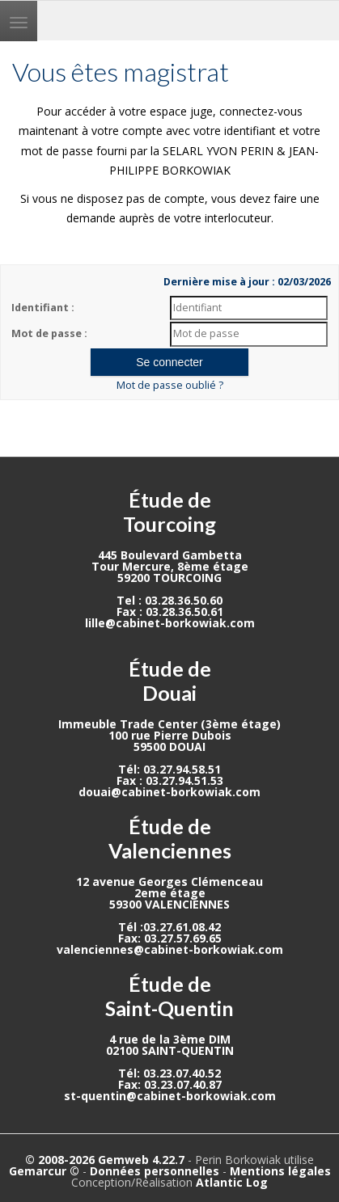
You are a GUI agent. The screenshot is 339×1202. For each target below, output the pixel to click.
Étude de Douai (170, 680)
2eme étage (170, 892)
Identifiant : (42, 307)
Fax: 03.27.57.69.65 (170, 938)
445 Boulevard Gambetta (170, 555)
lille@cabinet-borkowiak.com (170, 623)
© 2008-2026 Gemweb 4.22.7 (104, 1159)
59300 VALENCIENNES (169, 904)
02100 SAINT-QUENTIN (170, 1050)
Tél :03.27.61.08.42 (169, 926)
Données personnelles (154, 1171)
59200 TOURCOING (169, 577)
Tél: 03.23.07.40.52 (169, 1073)
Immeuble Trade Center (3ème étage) (169, 724)
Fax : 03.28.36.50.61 (170, 611)
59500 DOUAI (169, 746)
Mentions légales (280, 1171)
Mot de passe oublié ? (170, 385)
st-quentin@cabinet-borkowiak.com (170, 1095)
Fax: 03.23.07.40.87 (170, 1084)
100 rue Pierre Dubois (169, 735)
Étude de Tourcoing (169, 511)
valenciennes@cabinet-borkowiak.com (170, 949)
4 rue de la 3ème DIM (170, 1039)
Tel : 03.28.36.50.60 (169, 600)
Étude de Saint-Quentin (169, 996)
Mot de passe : (49, 333)
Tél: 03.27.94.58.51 (169, 769)
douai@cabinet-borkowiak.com (169, 791)
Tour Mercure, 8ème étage (169, 566)
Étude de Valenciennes (169, 838)
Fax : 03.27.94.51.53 (170, 780)
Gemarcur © (44, 1171)
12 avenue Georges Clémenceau (169, 881)
